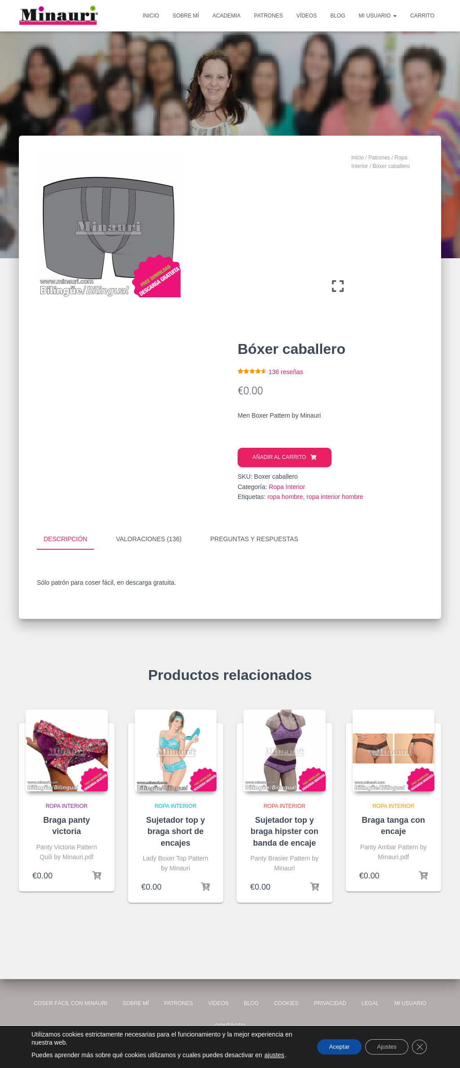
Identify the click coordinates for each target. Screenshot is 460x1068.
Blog (337, 16)
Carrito (422, 16)
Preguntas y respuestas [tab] (254, 539)
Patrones (268, 16)
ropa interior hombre (334, 496)
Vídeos (306, 16)
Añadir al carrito (279, 457)
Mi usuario (378, 16)
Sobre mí (185, 16)
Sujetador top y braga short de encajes (175, 831)
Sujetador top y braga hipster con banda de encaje (284, 831)
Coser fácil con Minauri (70, 1003)
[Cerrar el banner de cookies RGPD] (419, 1047)
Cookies (286, 1003)
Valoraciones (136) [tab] (148, 539)
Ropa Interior (287, 486)
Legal (370, 1003)
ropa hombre (285, 496)
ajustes (274, 1055)
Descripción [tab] (65, 539)
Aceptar (331, 1046)
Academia (226, 16)
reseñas (286, 371)
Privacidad (330, 1003)
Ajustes (383, 1046)
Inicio (151, 16)
